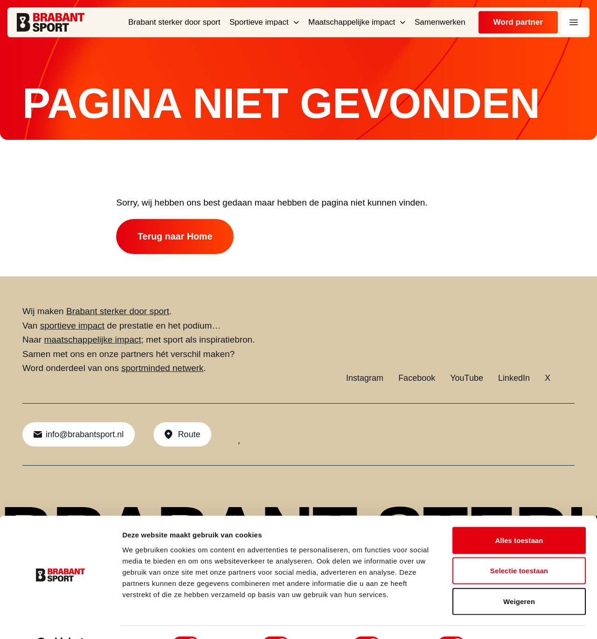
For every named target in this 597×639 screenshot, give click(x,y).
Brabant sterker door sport (117, 312)
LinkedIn (514, 379)
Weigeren (519, 578)
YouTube (466, 379)
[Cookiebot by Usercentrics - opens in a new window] (60, 621)
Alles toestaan (519, 517)
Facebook (416, 379)
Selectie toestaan (519, 547)
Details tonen (504, 621)
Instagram (364, 379)
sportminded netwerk (162, 369)
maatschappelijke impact (92, 341)
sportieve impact (72, 327)
